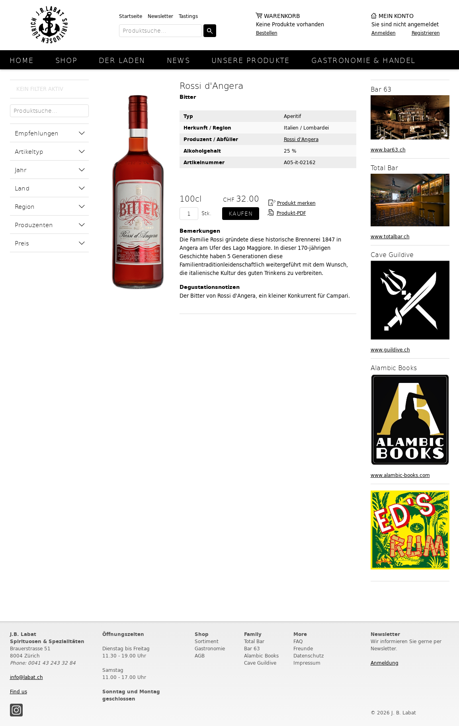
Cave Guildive (260, 663)
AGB (200, 655)
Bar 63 (252, 648)
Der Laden (122, 60)
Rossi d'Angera (301, 139)
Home (22, 60)
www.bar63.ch (388, 149)
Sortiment (207, 641)
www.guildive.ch (390, 349)
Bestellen (266, 33)
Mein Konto (396, 16)
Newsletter (160, 16)
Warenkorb (282, 16)
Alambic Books (261, 655)
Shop (66, 60)
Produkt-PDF (291, 213)
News (178, 60)
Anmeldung (384, 663)
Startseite (130, 16)
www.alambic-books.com (400, 475)
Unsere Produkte (250, 60)
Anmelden (383, 33)
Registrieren (426, 33)
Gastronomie (210, 648)
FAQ (298, 641)
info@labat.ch (26, 677)
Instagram (16, 710)
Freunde (303, 648)
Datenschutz (308, 655)
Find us (18, 691)
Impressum (306, 663)
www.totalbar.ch (390, 236)
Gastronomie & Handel (363, 60)
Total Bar (254, 641)
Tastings (188, 16)
